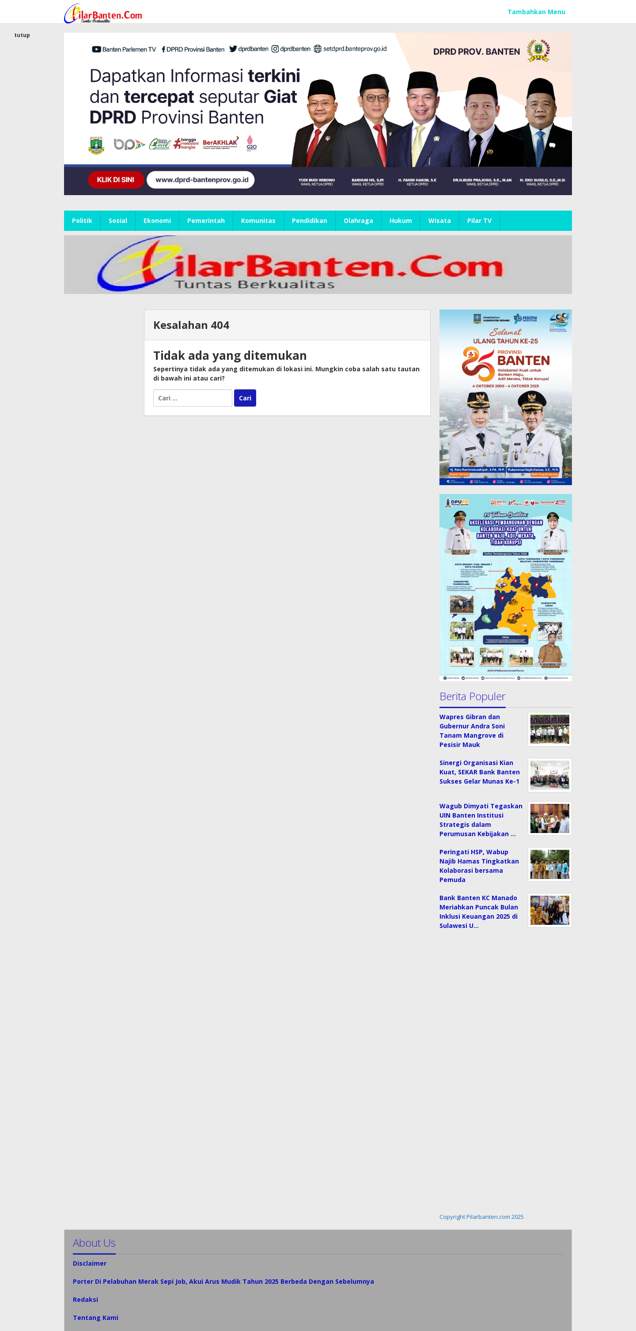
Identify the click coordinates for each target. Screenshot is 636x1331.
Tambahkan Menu (536, 12)
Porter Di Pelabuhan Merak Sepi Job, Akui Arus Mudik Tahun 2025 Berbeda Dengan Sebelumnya (223, 1281)
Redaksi (85, 1299)
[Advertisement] (99, 441)
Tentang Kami (95, 1317)
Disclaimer (89, 1263)
